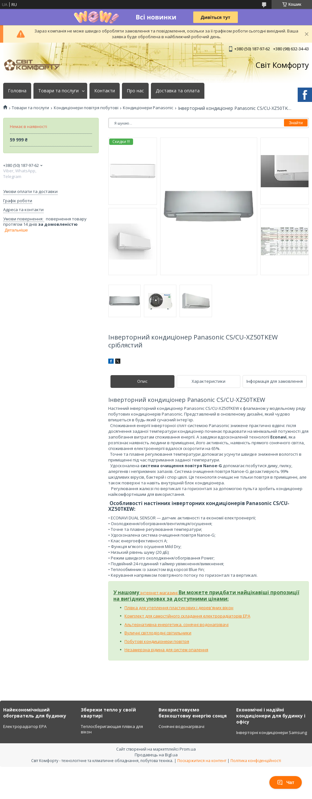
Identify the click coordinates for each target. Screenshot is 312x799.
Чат (285, 782)
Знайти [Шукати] (296, 122)
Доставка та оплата (178, 91)
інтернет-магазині (159, 593)
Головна (17, 91)
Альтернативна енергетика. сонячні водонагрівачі (176, 624)
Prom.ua (188, 749)
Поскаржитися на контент (201, 760)
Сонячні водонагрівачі (181, 726)
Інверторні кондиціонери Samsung (271, 732)
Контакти (104, 91)
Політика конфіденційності (255, 760)
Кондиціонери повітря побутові (86, 108)
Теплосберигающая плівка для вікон (112, 729)
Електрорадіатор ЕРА (24, 726)
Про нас (135, 91)
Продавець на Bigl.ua (156, 755)
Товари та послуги (58, 91)
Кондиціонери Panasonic (148, 108)
